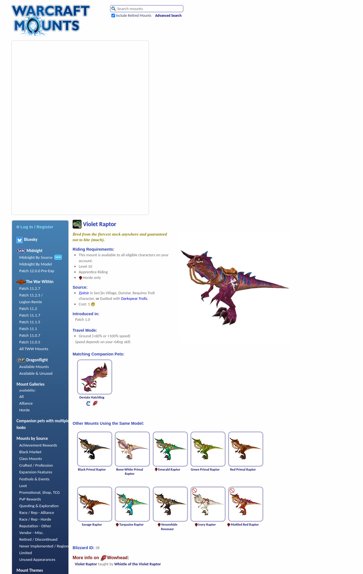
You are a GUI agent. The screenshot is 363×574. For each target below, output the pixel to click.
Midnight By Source (35, 257)
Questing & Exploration (39, 505)
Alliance (26, 403)
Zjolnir (84, 292)
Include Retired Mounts (133, 15)
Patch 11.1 (28, 328)
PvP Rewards (30, 499)
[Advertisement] (44, 128)
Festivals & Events (34, 479)
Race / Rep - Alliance (36, 512)
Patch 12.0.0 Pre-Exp (36, 270)
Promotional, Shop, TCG (39, 492)
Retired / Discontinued (38, 539)
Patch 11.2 (28, 308)
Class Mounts (30, 458)
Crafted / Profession (36, 465)
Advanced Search (168, 15)
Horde (24, 409)
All (21, 396)
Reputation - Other (35, 525)
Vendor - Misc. (31, 532)
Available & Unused (35, 373)
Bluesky (26, 239)
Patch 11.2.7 (29, 288)
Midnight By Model (35, 264)
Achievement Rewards (38, 445)
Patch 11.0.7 (29, 335)
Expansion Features (35, 472)
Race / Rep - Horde (35, 519)
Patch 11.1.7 (29, 315)
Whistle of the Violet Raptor (137, 563)
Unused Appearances (37, 559)
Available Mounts (34, 366)
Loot (23, 485)
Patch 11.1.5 (29, 321)
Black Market (30, 451)
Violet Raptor (86, 563)
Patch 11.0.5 (29, 342)
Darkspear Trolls (134, 298)
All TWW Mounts (33, 348)
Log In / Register (34, 227)
